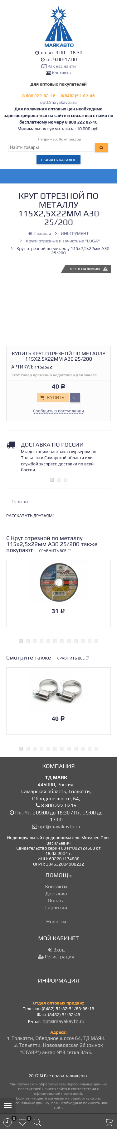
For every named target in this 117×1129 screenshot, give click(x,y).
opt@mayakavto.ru (58, 102)
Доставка (56, 894)
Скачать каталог (58, 159)
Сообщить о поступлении (58, 410)
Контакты (61, 72)
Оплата (56, 901)
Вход (56, 950)
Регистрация (56, 957)
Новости (56, 922)
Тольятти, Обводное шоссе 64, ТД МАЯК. (58, 1038)
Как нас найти (61, 66)
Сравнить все (55, 550)
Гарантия (56, 907)
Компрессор (70, 139)
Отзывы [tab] (20, 501)
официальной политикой (58, 1093)
